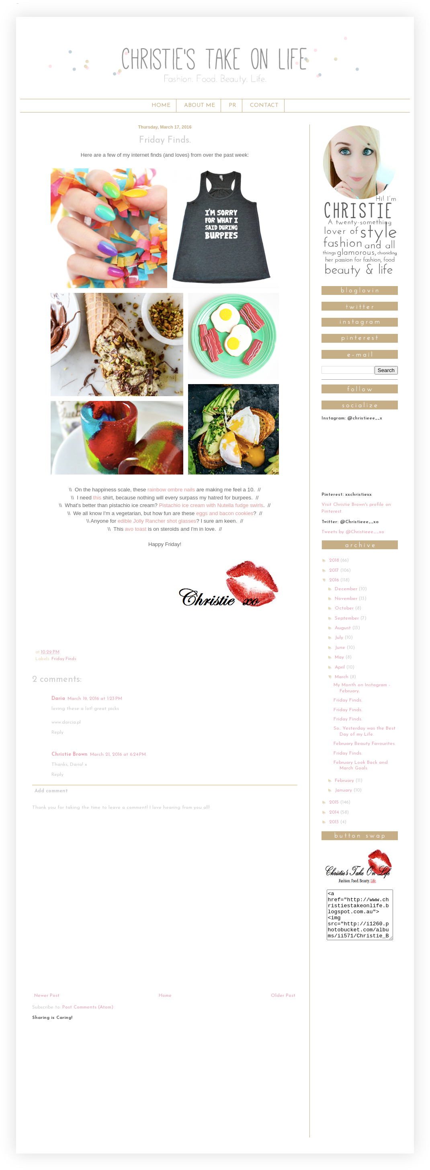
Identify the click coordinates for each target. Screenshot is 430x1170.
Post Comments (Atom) (87, 1007)
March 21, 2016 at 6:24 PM (118, 754)
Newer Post (46, 995)
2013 (334, 822)
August (343, 628)
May (340, 657)
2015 (334, 802)
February (345, 780)
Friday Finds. (348, 700)
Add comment (51, 791)
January (344, 790)
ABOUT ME (199, 105)
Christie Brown (69, 754)
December (347, 589)
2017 (334, 570)
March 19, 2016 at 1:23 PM (95, 698)
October (345, 608)
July (340, 637)
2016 (334, 580)
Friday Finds (63, 659)
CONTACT (264, 105)
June (341, 647)
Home (165, 995)
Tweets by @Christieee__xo (352, 532)
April (340, 667)
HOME (161, 105)
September (347, 618)
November (347, 598)
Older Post (283, 995)
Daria (58, 698)
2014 (334, 812)
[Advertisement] (164, 1081)
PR (232, 105)
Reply (57, 732)
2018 (334, 560)
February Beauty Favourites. (364, 743)
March (342, 677)
